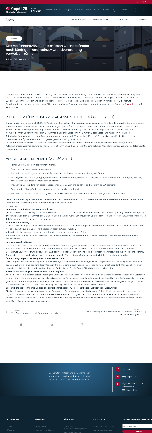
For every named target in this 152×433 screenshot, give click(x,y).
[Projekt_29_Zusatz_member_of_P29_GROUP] (35, 10)
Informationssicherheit (44, 430)
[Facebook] (21, 325)
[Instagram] (82, 325)
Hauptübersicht (78, 19)
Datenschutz (40, 426)
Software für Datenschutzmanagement (75, 427)
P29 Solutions (140, 19)
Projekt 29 (10, 426)
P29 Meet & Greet (121, 19)
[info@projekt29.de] (118, 376)
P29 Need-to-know (99, 19)
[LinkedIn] (51, 325)
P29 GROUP (11, 430)
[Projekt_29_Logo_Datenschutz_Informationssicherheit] (16, 10)
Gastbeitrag (130, 104)
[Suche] (124, 10)
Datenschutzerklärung (102, 430)
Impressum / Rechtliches (104, 426)
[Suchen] (143, 10)
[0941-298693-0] (118, 369)
